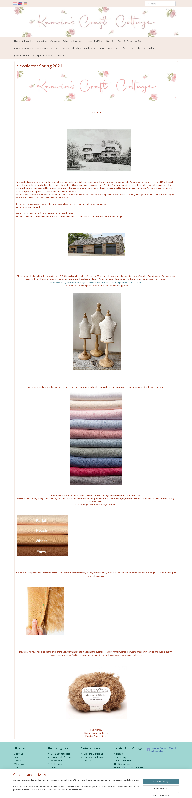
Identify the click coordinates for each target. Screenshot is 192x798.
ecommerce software (106, 792)
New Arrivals (41, 41)
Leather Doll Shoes (95, 41)
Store (17, 757)
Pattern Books (106, 48)
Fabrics (141, 48)
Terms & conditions (93, 757)
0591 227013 (128, 767)
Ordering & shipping (93, 753)
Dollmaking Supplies (73, 41)
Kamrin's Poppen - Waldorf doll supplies (161, 749)
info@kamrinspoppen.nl (132, 774)
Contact (87, 760)
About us (18, 753)
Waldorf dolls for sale (61, 757)
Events (17, 760)
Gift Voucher (28, 41)
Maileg (152, 48)
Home (17, 41)
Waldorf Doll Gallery (72, 48)
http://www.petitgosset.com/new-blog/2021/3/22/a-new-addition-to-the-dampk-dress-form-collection (96, 282)
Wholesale (62, 55)
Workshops (55, 41)
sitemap (87, 792)
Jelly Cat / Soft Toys (24, 55)
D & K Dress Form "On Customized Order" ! (125, 41)
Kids (53, 770)
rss (94, 792)
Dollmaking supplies (60, 753)
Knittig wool (56, 763)
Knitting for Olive (125, 48)
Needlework (91, 48)
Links (16, 767)
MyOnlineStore (132, 792)
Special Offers (45, 55)
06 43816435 (120, 770)
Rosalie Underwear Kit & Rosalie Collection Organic (37, 48)
